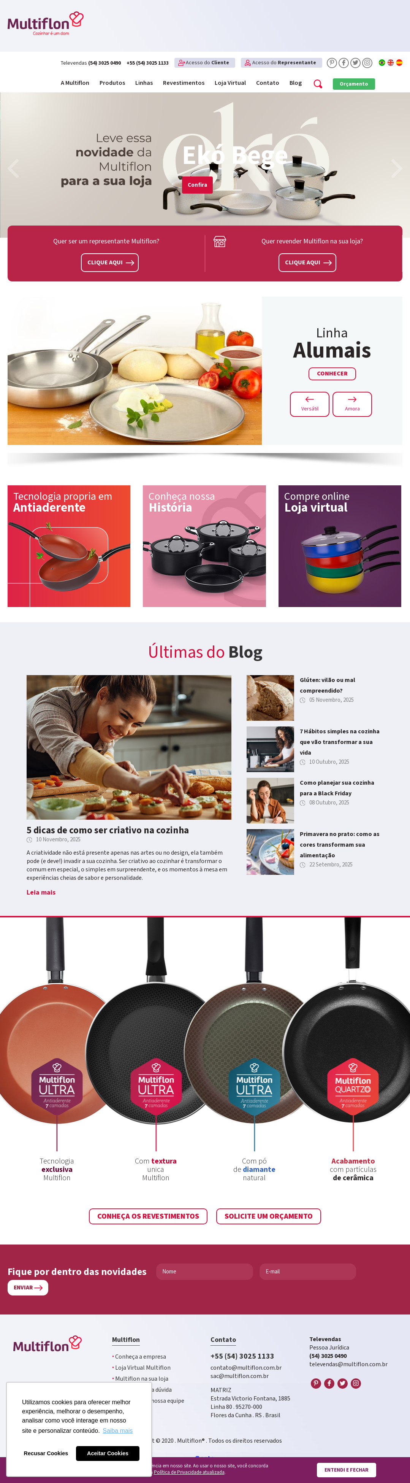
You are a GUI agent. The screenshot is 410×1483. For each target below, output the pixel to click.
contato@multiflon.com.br (246, 1368)
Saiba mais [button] (118, 1430)
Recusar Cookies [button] (46, 1453)
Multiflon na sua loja (140, 1379)
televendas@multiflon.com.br (348, 1365)
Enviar (23, 1287)
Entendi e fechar (347, 1470)
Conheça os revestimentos (148, 1216)
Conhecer (332, 374)
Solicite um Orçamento (269, 1216)
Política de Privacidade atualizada (189, 1472)
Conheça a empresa (139, 1357)
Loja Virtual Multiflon (141, 1368)
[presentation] (13, 169)
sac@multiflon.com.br (240, 1376)
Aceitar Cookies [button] (107, 1453)
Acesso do (207, 62)
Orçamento (354, 84)
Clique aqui (110, 263)
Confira (197, 185)
